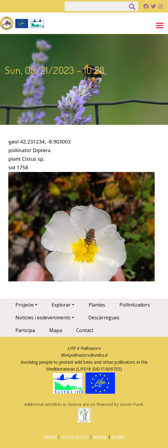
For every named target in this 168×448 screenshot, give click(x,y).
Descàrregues (103, 317)
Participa (25, 330)
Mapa (55, 330)
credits (117, 436)
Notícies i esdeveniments (43, 317)
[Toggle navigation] (159, 25)
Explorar (61, 305)
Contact (84, 330)
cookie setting (75, 436)
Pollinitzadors (134, 305)
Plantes (97, 305)
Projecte (24, 305)
